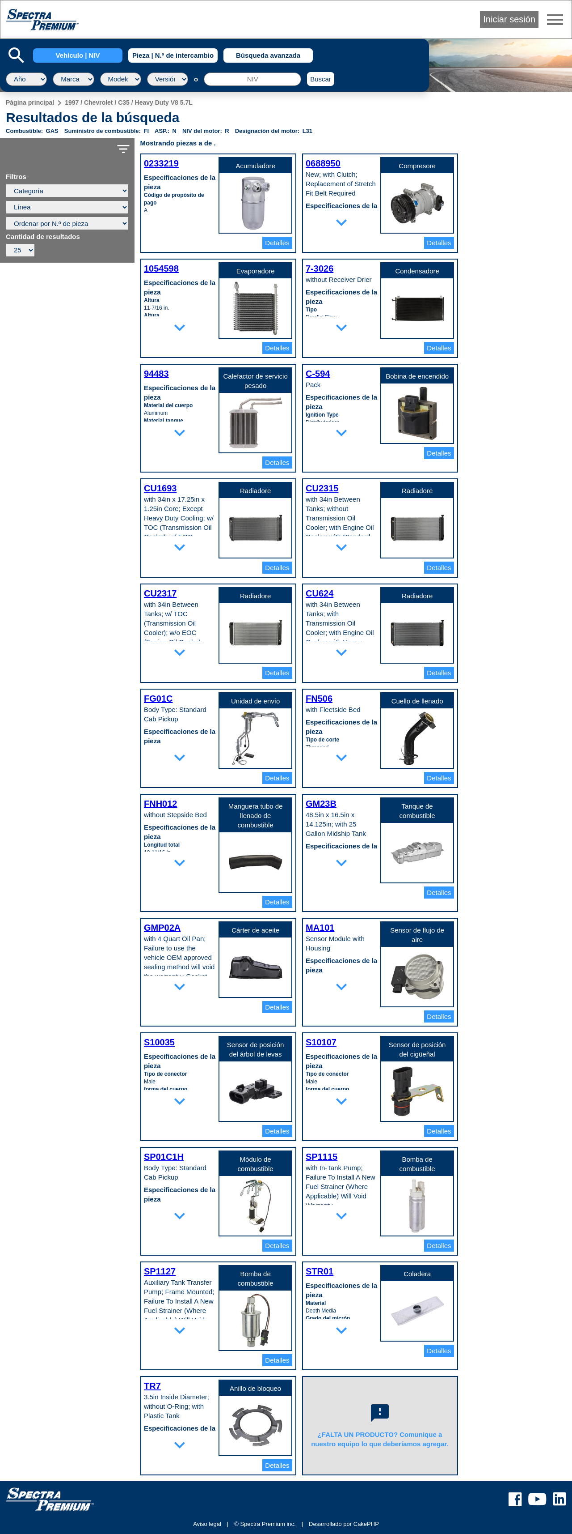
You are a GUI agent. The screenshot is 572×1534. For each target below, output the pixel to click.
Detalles (277, 243)
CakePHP (366, 1524)
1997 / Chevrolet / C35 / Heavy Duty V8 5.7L (129, 102)
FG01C (158, 698)
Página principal (30, 102)
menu (555, 19)
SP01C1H (164, 1157)
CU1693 (160, 488)
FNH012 (160, 804)
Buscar (320, 79)
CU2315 (322, 488)
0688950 (323, 163)
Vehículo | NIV (77, 55)
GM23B (321, 804)
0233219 (161, 163)
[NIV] (252, 79)
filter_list (123, 149)
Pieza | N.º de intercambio (173, 55)
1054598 (161, 268)
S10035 (159, 1042)
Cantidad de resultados (43, 236)
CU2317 (160, 593)
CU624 (319, 593)
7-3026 (319, 268)
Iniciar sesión (509, 19)
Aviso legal (207, 1524)
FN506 (319, 698)
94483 (156, 374)
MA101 (320, 928)
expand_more (341, 222)
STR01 (319, 1271)
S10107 (321, 1042)
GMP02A (162, 928)
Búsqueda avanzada (268, 55)
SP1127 (160, 1271)
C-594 (318, 374)
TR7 (152, 1386)
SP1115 (321, 1157)
